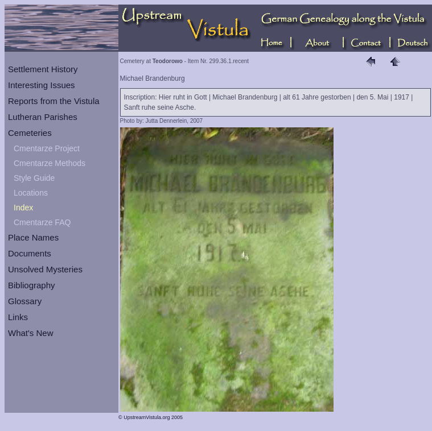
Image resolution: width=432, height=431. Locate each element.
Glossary (25, 301)
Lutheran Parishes (42, 117)
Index (23, 207)
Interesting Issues (41, 85)
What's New (31, 333)
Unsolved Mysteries (45, 269)
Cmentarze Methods (49, 163)
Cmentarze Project (47, 148)
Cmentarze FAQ (42, 222)
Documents (29, 253)
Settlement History (43, 69)
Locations (31, 192)
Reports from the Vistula (54, 101)
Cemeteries (30, 133)
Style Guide (34, 178)
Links (18, 317)
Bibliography (31, 285)
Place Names (33, 237)
